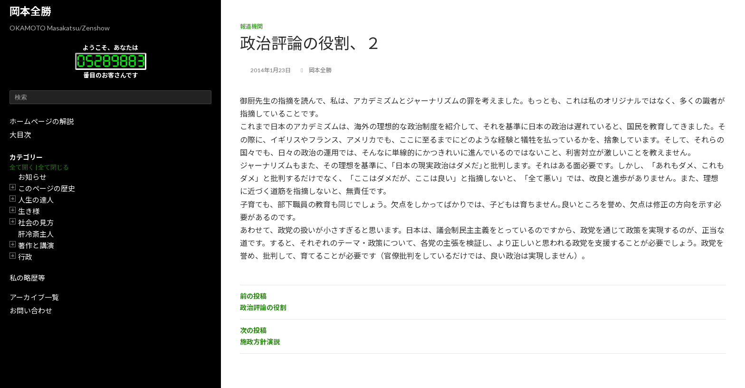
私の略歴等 (27, 277)
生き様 (28, 211)
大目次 (20, 134)
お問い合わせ (31, 310)
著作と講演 (36, 245)
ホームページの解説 (42, 121)
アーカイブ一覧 (34, 297)
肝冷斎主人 (36, 234)
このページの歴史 (46, 188)
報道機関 (251, 26)
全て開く (22, 167)
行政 (25, 256)
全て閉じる (53, 167)
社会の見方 (36, 222)
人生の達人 (36, 199)
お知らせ (32, 177)
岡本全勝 (30, 11)
